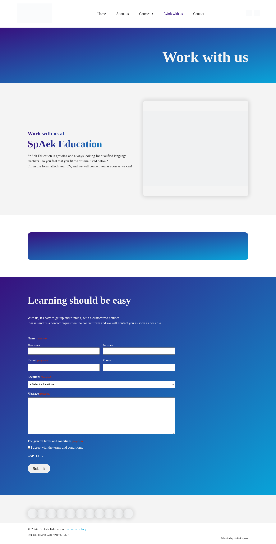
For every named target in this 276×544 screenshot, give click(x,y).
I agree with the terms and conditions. (57, 447)
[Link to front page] (34, 25)
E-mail (38, 360)
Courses (144, 14)
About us (122, 14)
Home (101, 14)
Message (39, 394)
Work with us (173, 14)
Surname (108, 345)
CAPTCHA (35, 455)
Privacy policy (76, 529)
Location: (40, 377)
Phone (107, 360)
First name (34, 345)
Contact (198, 14)
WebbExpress (241, 538)
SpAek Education (51, 529)
